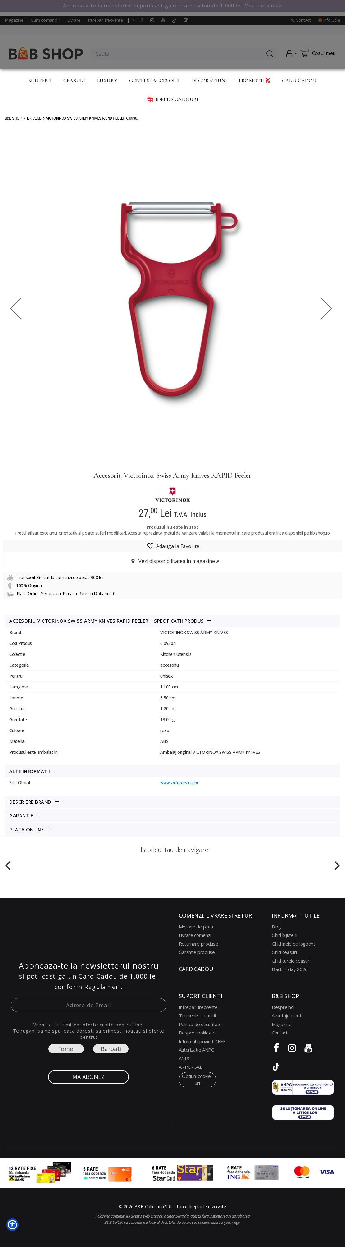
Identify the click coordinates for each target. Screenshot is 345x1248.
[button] (12, 1224)
